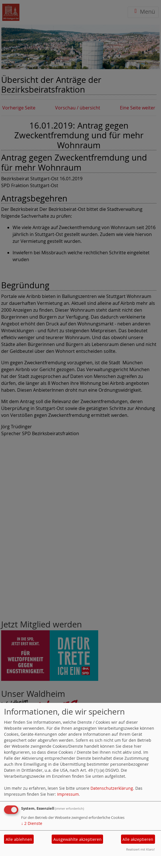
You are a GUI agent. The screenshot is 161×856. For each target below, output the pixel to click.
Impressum (68, 794)
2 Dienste (31, 823)
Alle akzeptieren (137, 839)
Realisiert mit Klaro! (140, 849)
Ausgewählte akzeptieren (77, 839)
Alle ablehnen (19, 839)
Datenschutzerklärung (111, 788)
